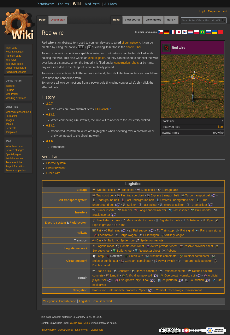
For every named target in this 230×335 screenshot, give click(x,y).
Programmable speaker (197, 260)
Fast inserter (181, 210)
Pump (121, 225)
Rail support (141, 230)
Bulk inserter (203, 210)
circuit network (131, 42)
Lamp (100, 256)
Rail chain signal (210, 230)
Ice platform (169, 280)
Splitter (131, 204)
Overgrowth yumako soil (179, 275)
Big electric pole (170, 220)
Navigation (80, 290)
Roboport (172, 250)
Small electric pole (108, 220)
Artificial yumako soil (139, 275)
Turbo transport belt (198, 195)
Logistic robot (105, 246)
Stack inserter (101, 214)
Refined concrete (174, 271)
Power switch (166, 260)
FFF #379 (101, 109)
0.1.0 (49, 141)
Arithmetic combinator (163, 256)
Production (99, 290)
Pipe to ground (101, 225)
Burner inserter (106, 210)
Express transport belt (165, 195)
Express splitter (174, 204)
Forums (63, 3)
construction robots (126, 62)
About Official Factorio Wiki (73, 329)
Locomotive (105, 235)
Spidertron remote (151, 240)
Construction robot (132, 246)
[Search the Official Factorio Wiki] (204, 20)
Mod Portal (92, 3)
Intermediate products (123, 290)
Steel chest (148, 189)
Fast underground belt (139, 200)
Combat (161, 290)
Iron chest (128, 189)
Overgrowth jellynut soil (134, 280)
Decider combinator (196, 256)
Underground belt (107, 200)
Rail (98, 230)
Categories (50, 301)
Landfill (114, 275)
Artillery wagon (174, 235)
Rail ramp (114, 230)
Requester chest (149, 250)
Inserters (81, 212)
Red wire (116, 256)
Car (98, 240)
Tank (111, 240)
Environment (193, 290)
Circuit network (55, 168)
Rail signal (187, 230)
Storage (82, 189)
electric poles (96, 58)
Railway (82, 232)
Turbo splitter (198, 204)
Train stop (167, 230)
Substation (193, 220)
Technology (175, 290)
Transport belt (105, 195)
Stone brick (103, 271)
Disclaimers (96, 329)
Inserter (127, 210)
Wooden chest (105, 189)
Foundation (196, 280)
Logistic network (75, 248)
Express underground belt (176, 200)
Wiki (77, 3)
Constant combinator (138, 260)
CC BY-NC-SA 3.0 (80, 323)
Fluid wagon (151, 235)
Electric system (56, 163)
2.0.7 (49, 103)
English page (67, 301)
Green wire (53, 173)
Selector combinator (105, 260)
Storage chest (101, 250)
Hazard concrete (146, 271)
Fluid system (79, 222)
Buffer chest (124, 250)
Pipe (210, 220)
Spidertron (127, 240)
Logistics (84, 301)
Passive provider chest (198, 246)
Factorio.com (45, 3)
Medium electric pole (139, 220)
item (221, 126)
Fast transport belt (132, 195)
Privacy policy (48, 329)
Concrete (123, 271)
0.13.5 (50, 114)
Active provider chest (163, 246)
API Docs (110, 3)
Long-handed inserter (152, 210)
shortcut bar (133, 47)
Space (143, 290)
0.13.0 (50, 125)
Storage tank (170, 189)
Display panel (101, 265)
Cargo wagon (128, 235)
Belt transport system (72, 200)
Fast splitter (149, 204)
